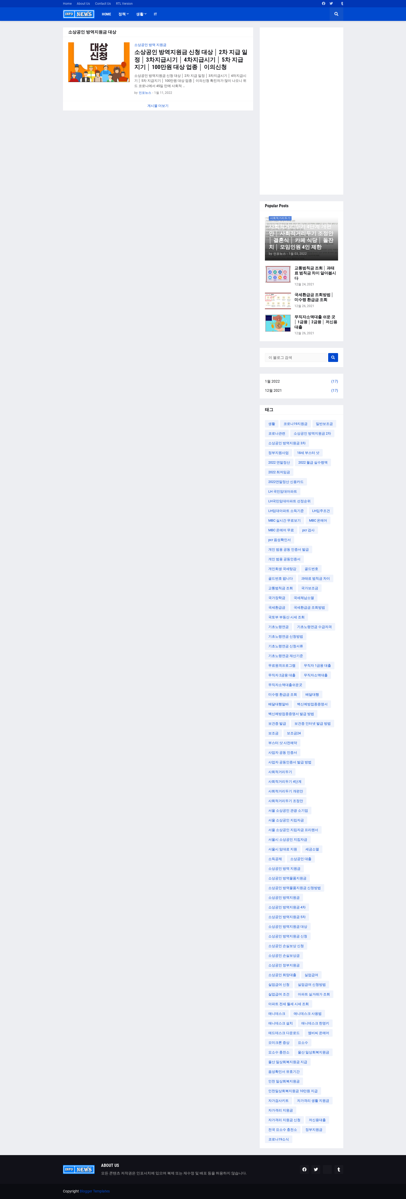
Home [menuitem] (106, 14)
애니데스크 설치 (280, 1023)
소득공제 (275, 859)
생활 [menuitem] (139, 14)
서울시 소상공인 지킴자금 (287, 839)
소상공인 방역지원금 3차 (287, 443)
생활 (271, 424)
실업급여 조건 (278, 994)
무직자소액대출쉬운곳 (285, 685)
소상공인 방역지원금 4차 (287, 907)
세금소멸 (312, 849)
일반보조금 (324, 424)
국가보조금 (309, 588)
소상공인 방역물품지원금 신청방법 (294, 888)
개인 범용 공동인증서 (284, 559)
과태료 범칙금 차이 (315, 578)
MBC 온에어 (318, 520)
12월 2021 (301, 390)
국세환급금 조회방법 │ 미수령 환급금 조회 (314, 297)
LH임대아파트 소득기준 (286, 511)
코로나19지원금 (295, 424)
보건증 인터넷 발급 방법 (312, 723)
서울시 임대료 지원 (282, 849)
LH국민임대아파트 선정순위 (289, 501)
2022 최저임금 (279, 472)
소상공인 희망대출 (282, 975)
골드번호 (311, 569)
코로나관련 (276, 433)
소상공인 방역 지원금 (284, 869)
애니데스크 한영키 (315, 1023)
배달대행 (312, 694)
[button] (336, 14)
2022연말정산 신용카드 (286, 482)
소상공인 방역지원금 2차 (312, 433)
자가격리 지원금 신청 (284, 1120)
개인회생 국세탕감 (282, 569)
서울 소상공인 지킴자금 (286, 820)
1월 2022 (301, 381)
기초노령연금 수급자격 (314, 627)
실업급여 (311, 975)
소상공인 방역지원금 (284, 898)
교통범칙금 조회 (280, 588)
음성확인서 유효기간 (284, 1072)
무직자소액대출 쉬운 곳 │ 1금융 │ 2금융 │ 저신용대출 (315, 322)
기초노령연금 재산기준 (285, 656)
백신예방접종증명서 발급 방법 (291, 714)
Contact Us (103, 3)
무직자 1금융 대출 (317, 665)
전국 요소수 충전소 (282, 1130)
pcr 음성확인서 (279, 540)
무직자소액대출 (316, 675)
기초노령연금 (278, 627)
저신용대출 (317, 1120)
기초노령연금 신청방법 (285, 636)
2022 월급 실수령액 (313, 462)
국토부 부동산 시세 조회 (286, 617)
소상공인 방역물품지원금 (287, 878)
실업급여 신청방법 (312, 985)
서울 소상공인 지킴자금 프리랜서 (293, 830)
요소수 (303, 1043)
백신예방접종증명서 (312, 704)
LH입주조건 (321, 511)
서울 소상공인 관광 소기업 (288, 810)
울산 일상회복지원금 (313, 1052)
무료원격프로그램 (281, 665)
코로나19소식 (278, 1139)
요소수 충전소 (278, 1052)
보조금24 (294, 733)
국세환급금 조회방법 (309, 607)
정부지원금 (313, 1130)
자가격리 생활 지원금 (313, 1101)
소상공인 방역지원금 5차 (287, 917)
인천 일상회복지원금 (284, 1081)
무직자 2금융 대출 (281, 675)
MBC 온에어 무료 (281, 530)
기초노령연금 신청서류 (285, 646)
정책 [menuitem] (122, 14)
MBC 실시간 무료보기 (284, 520)
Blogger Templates (95, 1191)
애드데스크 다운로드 (284, 1033)
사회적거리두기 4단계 (284, 781)
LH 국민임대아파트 (282, 491)
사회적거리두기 (280, 772)
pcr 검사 (308, 530)
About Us (83, 3)
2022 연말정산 (279, 462)
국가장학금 (276, 598)
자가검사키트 (278, 1101)
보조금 (273, 733)
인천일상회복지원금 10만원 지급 (293, 1091)
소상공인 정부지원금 (284, 965)
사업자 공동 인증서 (282, 752)
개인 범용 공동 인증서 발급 (288, 549)
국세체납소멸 (304, 598)
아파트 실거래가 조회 (314, 994)
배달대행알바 (278, 704)
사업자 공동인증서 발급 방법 (289, 762)
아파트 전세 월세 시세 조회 (288, 1004)
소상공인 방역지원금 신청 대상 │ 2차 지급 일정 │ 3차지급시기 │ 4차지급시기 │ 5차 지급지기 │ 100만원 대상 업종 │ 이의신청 (191, 59)
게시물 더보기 (158, 106)
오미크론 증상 (278, 1043)
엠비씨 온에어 (318, 1033)
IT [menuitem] (155, 14)
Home (67, 3)
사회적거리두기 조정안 (285, 801)
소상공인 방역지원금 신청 (287, 936)
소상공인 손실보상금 (284, 956)
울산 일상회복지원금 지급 (287, 1062)
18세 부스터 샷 (308, 453)
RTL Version (124, 3)
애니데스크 (276, 1014)
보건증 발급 (277, 723)
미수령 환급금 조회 (282, 694)
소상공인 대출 (300, 859)
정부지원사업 (278, 453)
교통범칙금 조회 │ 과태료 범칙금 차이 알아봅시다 (315, 273)
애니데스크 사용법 (308, 1014)
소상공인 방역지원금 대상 (287, 927)
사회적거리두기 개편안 (285, 791)
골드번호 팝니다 (280, 578)
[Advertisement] (301, 111)
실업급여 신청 (278, 985)
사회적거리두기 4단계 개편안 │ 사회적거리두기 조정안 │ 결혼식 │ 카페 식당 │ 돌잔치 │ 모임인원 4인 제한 (301, 236)
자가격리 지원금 (280, 1110)
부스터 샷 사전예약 (282, 743)
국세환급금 (276, 607)
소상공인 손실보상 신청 (286, 946)
